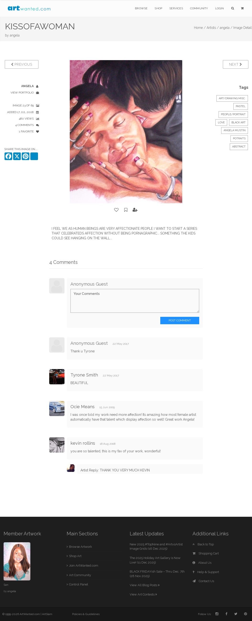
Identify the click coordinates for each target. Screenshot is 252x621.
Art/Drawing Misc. (232, 98)
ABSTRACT (239, 146)
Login (219, 8)
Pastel (241, 106)
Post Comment (180, 320)
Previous (21, 64)
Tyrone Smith (84, 374)
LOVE (221, 122)
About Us (202, 562)
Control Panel (78, 584)
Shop (158, 8)
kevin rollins (82, 443)
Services (176, 8)
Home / (200, 28)
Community (199, 8)
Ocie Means (82, 406)
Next (235, 64)
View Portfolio (22, 92)
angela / (226, 28)
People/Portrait (233, 114)
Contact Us (203, 581)
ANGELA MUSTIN (235, 130)
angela (15, 35)
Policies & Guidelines (86, 614)
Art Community (80, 575)
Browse (141, 8)
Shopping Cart (206, 553)
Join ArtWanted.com (83, 565)
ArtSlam (47, 614)
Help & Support (206, 572)
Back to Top (203, 544)
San (6, 584)
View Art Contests (143, 594)
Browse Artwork (80, 546)
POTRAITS (239, 138)
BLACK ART (238, 122)
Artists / (213, 28)
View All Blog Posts (145, 585)
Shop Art (75, 556)
